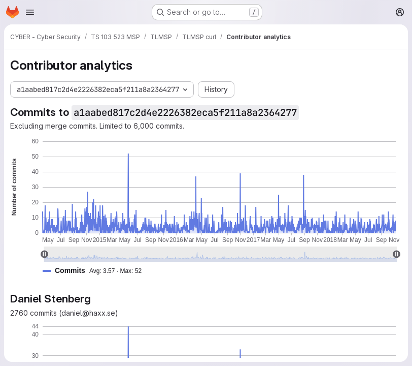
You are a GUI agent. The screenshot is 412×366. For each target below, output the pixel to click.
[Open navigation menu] (30, 12)
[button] (96, 270)
